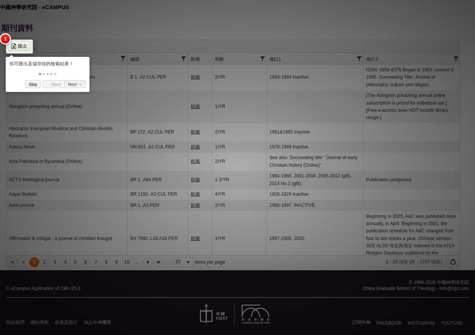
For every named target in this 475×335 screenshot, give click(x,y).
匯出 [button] (19, 46)
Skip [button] (33, 84)
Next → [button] (75, 84)
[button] (40, 74)
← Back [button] (53, 84)
